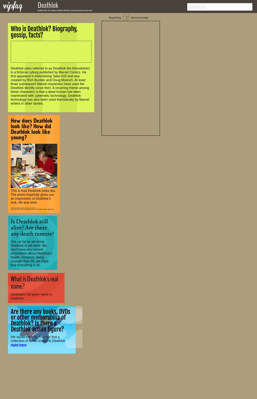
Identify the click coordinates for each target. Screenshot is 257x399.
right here (19, 345)
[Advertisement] (131, 78)
